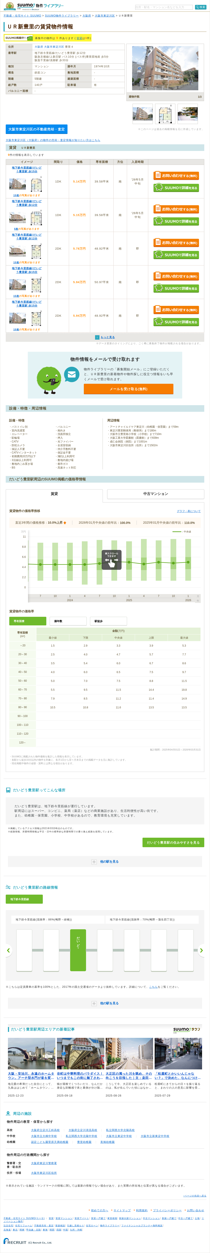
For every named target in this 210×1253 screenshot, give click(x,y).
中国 (65, 1230)
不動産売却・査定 (44, 1225)
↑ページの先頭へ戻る (194, 1196)
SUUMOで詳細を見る (176, 187)
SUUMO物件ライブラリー (62, 15)
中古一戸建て (185, 1218)
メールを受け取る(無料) (129, 389)
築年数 (58, 621)
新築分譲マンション (130, 1218)
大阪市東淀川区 (105, 15)
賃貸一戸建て (98, 1218)
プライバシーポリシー (167, 1210)
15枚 (16, 195)
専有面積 (19, 621)
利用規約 (142, 1210)
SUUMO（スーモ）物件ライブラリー (34, 6)
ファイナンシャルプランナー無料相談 (142, 1225)
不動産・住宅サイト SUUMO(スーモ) (24, 1218)
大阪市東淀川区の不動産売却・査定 (36, 129)
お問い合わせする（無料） (176, 176)
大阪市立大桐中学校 (44, 1136)
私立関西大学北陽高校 (120, 1130)
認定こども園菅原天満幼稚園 (49, 1142)
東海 (45, 1230)
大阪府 (86, 15)
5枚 (16, 229)
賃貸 (79, 38)
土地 (197, 1218)
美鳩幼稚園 (107, 1142)
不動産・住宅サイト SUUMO (22, 15)
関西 (52, 1230)
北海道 (7, 1230)
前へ (9, 950)
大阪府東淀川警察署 (44, 1163)
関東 (22, 1230)
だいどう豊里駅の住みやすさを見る (173, 842)
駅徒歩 (99, 621)
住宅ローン (92, 1225)
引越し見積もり (75, 1225)
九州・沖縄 (76, 1230)
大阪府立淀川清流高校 (83, 1130)
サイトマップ (122, 1210)
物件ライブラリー (110, 1225)
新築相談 (60, 1225)
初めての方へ (99, 1210)
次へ (201, 950)
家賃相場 (112, 1218)
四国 (58, 1230)
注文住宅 (8, 1225)
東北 (15, 1230)
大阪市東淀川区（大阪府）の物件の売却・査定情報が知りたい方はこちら (53, 140)
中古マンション (151, 1218)
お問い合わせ (195, 1210)
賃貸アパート (82, 1218)
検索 (202, 7)
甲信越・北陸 (33, 1230)
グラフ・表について (189, 511)
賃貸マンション (64, 1218)
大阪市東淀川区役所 (44, 1172)
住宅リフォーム (23, 1225)
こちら (153, 986)
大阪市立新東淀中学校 (155, 1136)
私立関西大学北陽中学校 (81, 1136)
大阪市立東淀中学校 (119, 1136)
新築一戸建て (169, 1218)
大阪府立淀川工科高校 (45, 1130)
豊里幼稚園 (84, 1142)
